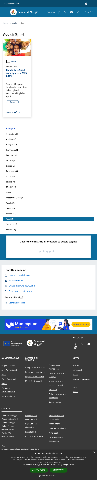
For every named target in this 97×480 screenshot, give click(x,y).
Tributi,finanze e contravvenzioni (56, 383)
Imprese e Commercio (34, 376)
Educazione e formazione (54, 367)
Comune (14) (11, 155)
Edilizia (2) (10, 165)
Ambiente (53, 389)
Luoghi (76, 387)
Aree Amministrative (10, 369)
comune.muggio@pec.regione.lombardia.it (20, 449)
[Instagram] (76, 12)
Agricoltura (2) (12, 133)
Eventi (75, 391)
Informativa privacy (57, 428)
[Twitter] (64, 12)
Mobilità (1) (11, 187)
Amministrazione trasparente (56, 417)
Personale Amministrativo (8, 390)
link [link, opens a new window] (72, 465)
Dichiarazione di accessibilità (56, 439)
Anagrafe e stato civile (34, 367)
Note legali (53, 432)
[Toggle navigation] (5, 11)
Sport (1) (10, 218)
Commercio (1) (12, 149)
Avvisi (11, 61)
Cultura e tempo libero (34, 371)
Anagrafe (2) (11, 144)
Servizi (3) (10, 208)
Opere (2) (10, 192)
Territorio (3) (11, 224)
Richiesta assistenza (34, 436)
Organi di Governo (9, 365)
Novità (14, 23)
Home (5, 23)
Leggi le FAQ (30, 431)
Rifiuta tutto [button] (59, 470)
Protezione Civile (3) (14, 197)
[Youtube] (70, 12)
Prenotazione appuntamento (31, 417)
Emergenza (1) (12, 171)
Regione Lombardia (12, 3)
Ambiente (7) (11, 139)
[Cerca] (91, 12)
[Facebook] (57, 12)
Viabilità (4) (11, 229)
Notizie (76, 365)
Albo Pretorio (54, 423)
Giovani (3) (10, 176)
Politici (4, 383)
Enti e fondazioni (9, 379)
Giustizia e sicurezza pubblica (57, 375)
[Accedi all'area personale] (86, 3)
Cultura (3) (10, 160)
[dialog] (48, 465)
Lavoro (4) (10, 181)
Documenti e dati (9, 396)
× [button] (94, 452)
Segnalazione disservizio (31, 425)
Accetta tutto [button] (38, 470)
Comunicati (77, 369)
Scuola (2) (10, 203)
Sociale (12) (11, 213)
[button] (48, 475)
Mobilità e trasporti (33, 381)
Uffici (4, 374)
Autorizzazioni (55, 402)
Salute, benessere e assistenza (57, 396)
